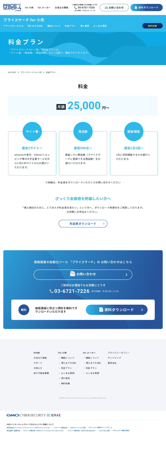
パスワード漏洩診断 (60, 427)
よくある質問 (100, 25)
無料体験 (65, 383)
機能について (54, 25)
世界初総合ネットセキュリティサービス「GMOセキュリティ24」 (29, 427)
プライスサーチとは (13, 25)
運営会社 (112, 362)
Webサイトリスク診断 (77, 427)
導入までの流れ (35, 25)
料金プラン (70, 25)
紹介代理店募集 (41, 373)
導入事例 (84, 25)
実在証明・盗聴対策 (13, 430)
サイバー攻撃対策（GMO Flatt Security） (82, 430)
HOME (13, 72)
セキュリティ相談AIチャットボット (100, 427)
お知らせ (38, 367)
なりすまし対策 (104, 430)
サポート (38, 362)
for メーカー (44, 7)
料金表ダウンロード (83, 223)
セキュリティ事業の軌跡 (121, 430)
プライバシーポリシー (119, 352)
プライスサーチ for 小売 (23, 19)
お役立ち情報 (62, 7)
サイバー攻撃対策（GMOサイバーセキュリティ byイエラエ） (44, 430)
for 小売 (30, 7)
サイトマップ (114, 357)
